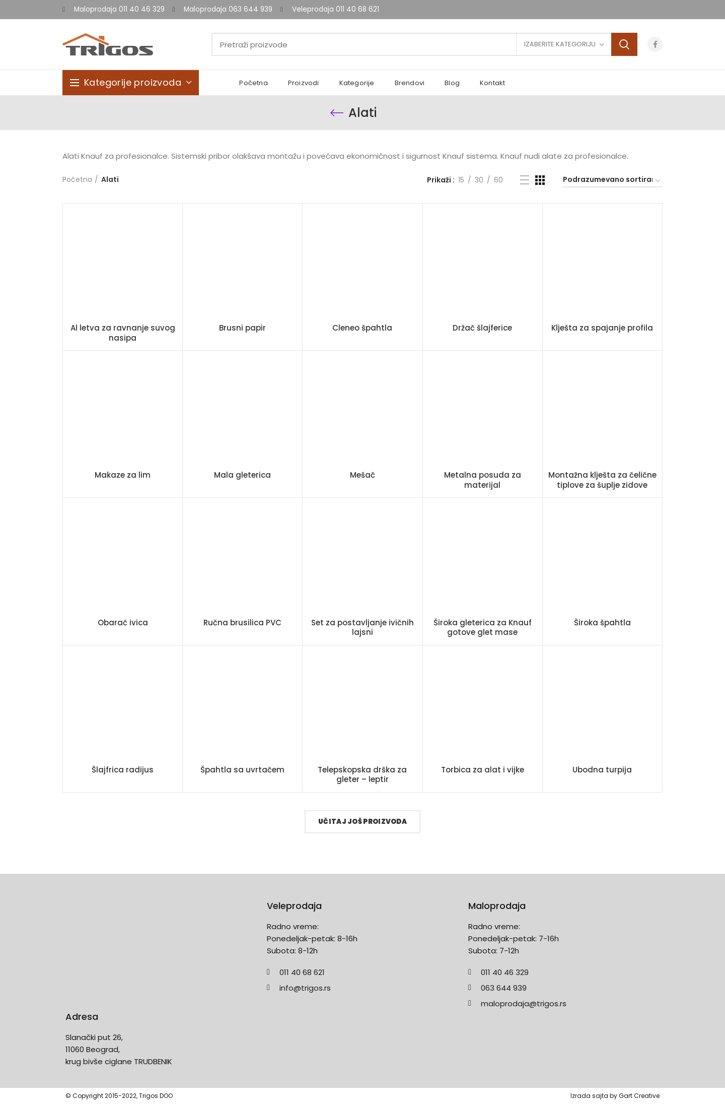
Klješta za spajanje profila (602, 328)
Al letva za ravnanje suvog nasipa (122, 333)
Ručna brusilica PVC (242, 623)
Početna (77, 179)
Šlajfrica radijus (123, 770)
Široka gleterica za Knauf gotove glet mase (482, 627)
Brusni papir (242, 328)
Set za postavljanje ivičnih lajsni (362, 627)
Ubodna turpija (602, 770)
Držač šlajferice (482, 328)
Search (624, 44)
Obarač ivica (123, 623)
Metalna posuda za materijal (482, 480)
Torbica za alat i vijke (482, 770)
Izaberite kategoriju (560, 44)
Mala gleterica (242, 475)
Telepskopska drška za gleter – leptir (362, 775)
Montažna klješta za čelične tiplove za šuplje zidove (602, 480)
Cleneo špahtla (362, 328)
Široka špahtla (602, 623)
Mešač (362, 475)
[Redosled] (612, 181)
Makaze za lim (123, 475)
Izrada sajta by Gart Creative (615, 1095)
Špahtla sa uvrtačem (242, 770)
